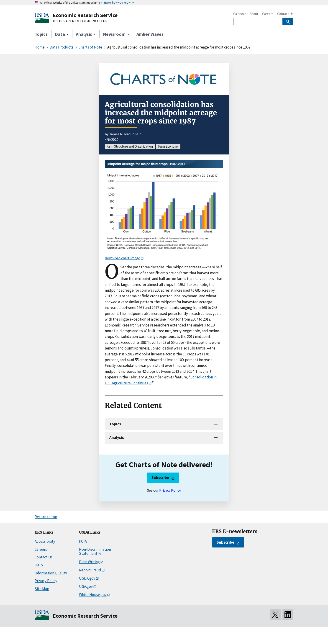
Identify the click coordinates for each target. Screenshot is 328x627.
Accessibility (45, 541)
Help (39, 565)
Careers (267, 13)
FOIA (83, 541)
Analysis (116, 437)
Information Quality (51, 573)
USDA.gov (87, 578)
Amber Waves (150, 34)
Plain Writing (89, 561)
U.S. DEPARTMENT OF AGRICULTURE (81, 21)
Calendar (239, 13)
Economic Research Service (85, 15)
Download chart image (122, 258)
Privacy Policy (169, 490)
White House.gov (93, 594)
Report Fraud (90, 570)
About (254, 13)
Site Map (42, 588)
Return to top (46, 516)
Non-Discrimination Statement (95, 551)
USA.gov (86, 586)
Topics (41, 34)
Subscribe (160, 477)
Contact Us (285, 13)
